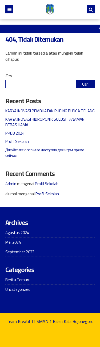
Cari (8, 75)
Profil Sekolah (17, 141)
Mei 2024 (13, 242)
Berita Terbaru (17, 280)
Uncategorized (17, 289)
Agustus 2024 (17, 233)
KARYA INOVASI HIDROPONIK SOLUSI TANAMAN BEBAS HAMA (45, 122)
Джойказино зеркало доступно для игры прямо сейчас (44, 152)
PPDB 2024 (14, 133)
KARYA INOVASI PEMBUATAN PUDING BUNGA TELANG (50, 111)
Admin (10, 184)
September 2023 (19, 252)
